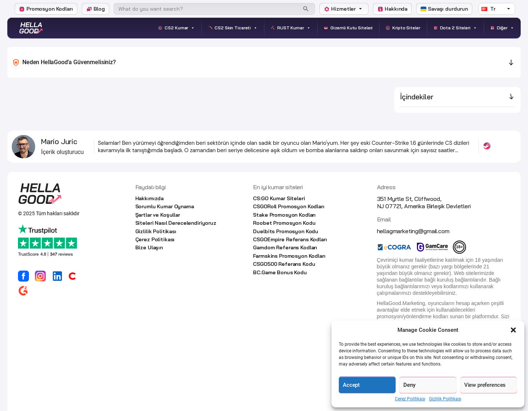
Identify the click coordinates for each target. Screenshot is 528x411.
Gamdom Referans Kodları (285, 247)
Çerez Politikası (410, 399)
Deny (409, 385)
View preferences (485, 385)
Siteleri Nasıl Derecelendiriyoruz (175, 223)
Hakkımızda (149, 198)
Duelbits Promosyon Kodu (285, 231)
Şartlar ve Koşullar (157, 215)
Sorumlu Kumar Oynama (164, 206)
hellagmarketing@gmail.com (413, 231)
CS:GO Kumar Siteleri (279, 198)
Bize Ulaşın (149, 247)
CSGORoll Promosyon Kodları (288, 206)
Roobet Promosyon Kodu (284, 223)
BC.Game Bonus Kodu (280, 272)
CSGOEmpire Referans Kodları (290, 239)
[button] (513, 330)
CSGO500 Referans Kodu (284, 264)
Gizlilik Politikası (445, 399)
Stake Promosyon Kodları (284, 215)
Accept (351, 385)
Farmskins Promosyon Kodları (289, 256)
